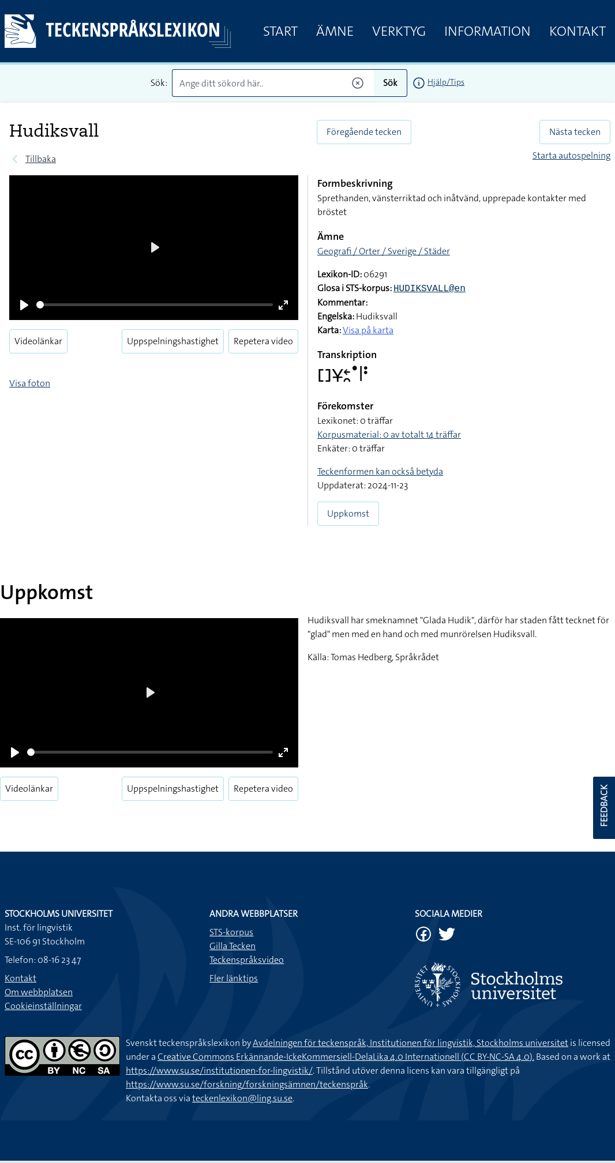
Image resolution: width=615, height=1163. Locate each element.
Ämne (335, 31)
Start (280, 31)
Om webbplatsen (39, 992)
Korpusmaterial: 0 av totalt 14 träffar (389, 434)
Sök (390, 83)
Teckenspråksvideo (246, 960)
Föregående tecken (364, 132)
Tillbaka (40, 159)
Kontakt (577, 31)
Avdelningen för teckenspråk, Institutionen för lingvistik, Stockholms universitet (410, 1043)
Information (487, 31)
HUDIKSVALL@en (429, 289)
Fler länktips (233, 978)
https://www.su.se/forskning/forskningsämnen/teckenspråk (247, 1084)
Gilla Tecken (232, 946)
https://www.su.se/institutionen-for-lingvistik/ (219, 1070)
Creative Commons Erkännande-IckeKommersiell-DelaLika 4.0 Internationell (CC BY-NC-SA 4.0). (346, 1057)
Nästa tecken (575, 132)
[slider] (154, 304)
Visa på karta (368, 330)
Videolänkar (38, 341)
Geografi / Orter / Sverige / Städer (383, 251)
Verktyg (399, 31)
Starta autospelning (571, 155)
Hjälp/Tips (445, 82)
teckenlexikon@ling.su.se (242, 1098)
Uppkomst (348, 513)
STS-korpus (231, 932)
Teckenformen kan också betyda (380, 471)
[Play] (24, 305)
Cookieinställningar (43, 1006)
